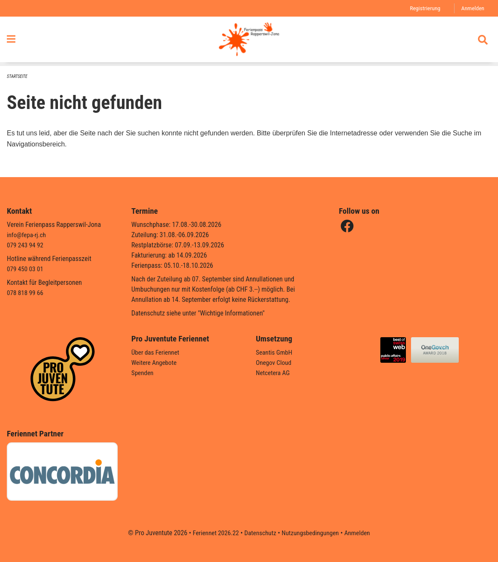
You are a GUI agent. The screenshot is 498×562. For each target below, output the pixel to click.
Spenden (143, 373)
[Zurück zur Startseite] (248, 41)
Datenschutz (259, 533)
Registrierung (423, 8)
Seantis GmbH (275, 352)
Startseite (18, 77)
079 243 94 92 (26, 245)
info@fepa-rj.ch (27, 235)
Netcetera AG (274, 373)
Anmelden (472, 8)
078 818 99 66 (26, 293)
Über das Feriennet (156, 352)
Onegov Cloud (274, 362)
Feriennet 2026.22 (212, 533)
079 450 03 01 (26, 269)
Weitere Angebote (155, 362)
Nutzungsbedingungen (311, 533)
